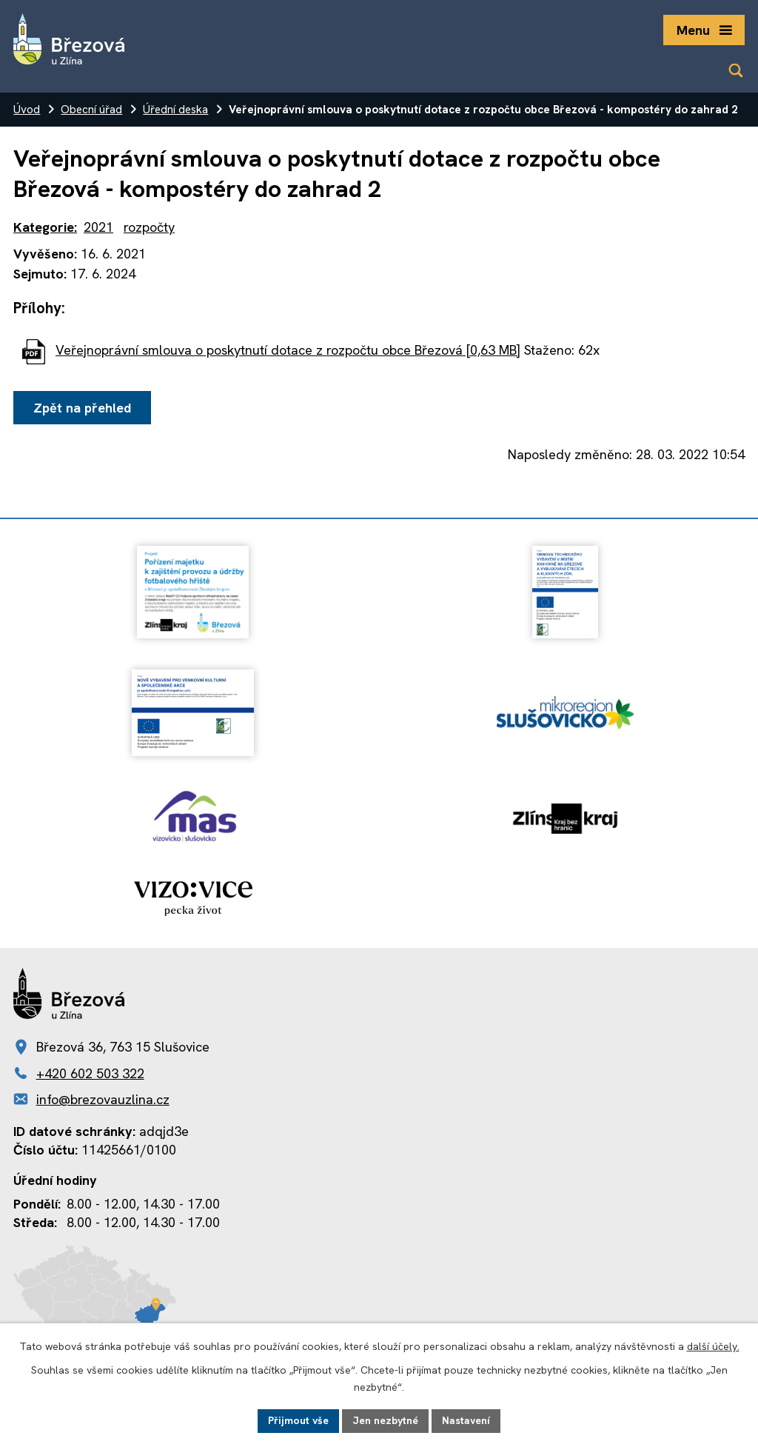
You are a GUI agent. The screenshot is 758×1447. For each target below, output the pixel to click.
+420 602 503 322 (90, 1073)
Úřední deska (175, 109)
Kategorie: (45, 226)
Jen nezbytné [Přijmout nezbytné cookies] (385, 1420)
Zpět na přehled (82, 407)
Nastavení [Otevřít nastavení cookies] (466, 1420)
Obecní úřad (91, 109)
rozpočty (149, 226)
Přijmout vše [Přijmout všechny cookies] (298, 1420)
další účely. (713, 1346)
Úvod (26, 109)
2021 (98, 226)
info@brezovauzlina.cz (103, 1099)
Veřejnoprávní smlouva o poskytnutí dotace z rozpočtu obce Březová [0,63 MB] (288, 349)
